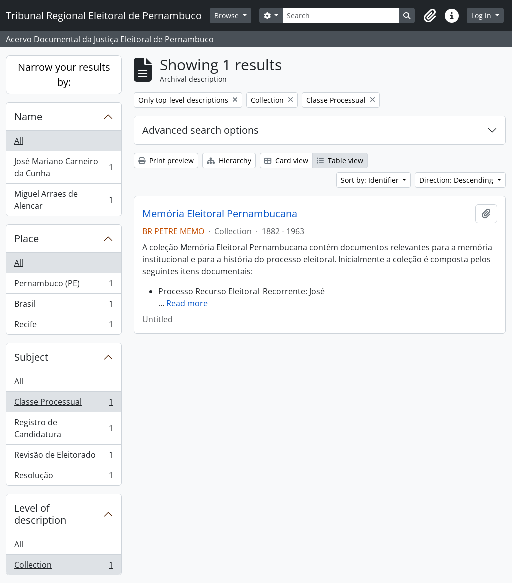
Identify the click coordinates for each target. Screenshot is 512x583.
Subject (31, 357)
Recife (64, 326)
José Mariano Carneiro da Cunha (64, 167)
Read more (187, 303)
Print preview (166, 160)
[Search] (341, 15)
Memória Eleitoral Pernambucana (220, 214)
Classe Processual (64, 404)
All (19, 140)
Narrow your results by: (64, 74)
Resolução (64, 477)
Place (26, 238)
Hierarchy (229, 160)
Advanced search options (200, 130)
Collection (64, 567)
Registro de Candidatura (64, 428)
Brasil (64, 306)
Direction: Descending (458, 180)
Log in (483, 15)
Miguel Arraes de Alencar (64, 199)
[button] (430, 16)
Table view (340, 160)
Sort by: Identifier (371, 180)
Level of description (40, 514)
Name (28, 116)
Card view (286, 160)
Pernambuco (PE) (64, 285)
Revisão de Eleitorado (64, 457)
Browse (227, 15)
